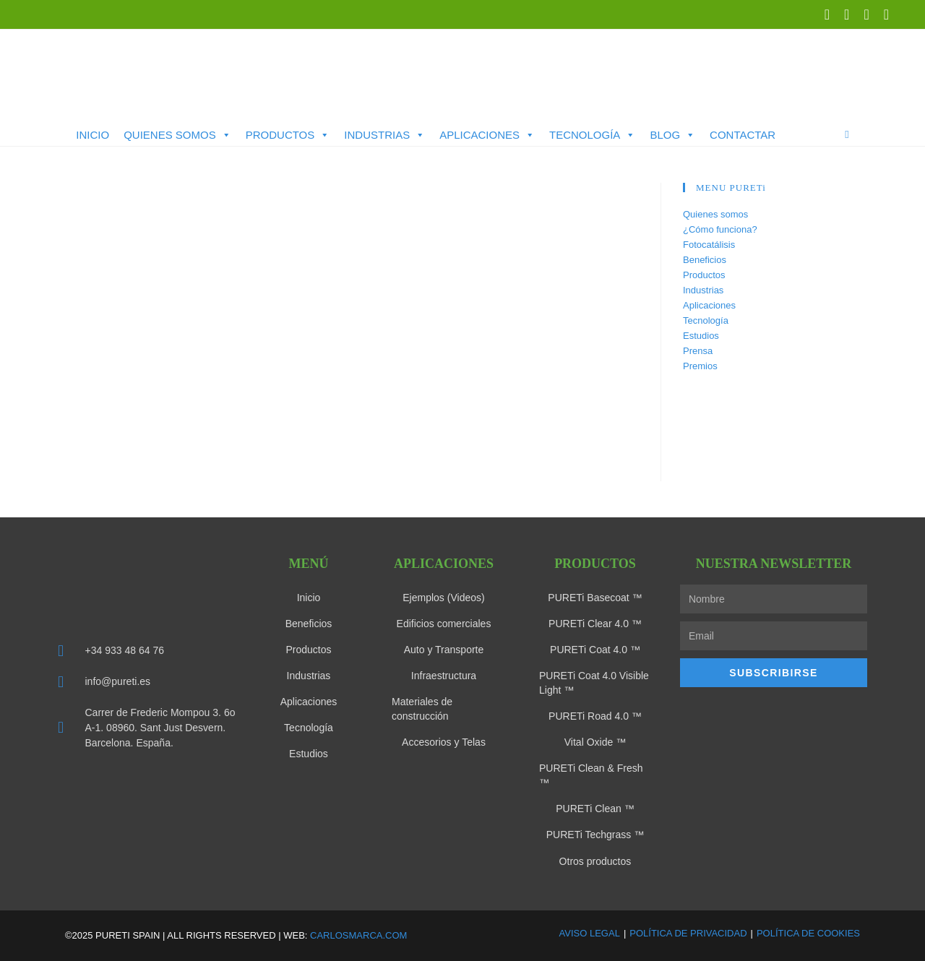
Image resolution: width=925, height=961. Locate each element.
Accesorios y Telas (444, 742)
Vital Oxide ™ (595, 742)
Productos (288, 135)
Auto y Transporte (444, 649)
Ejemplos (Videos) (443, 597)
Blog (672, 135)
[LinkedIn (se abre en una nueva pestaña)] (846, 14)
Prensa (698, 350)
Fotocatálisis (709, 244)
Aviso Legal (589, 932)
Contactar (742, 135)
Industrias (384, 135)
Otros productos (595, 860)
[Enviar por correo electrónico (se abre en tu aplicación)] (883, 14)
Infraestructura (443, 675)
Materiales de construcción (422, 709)
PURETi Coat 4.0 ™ (595, 649)
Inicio (92, 135)
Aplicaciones (487, 135)
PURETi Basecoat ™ (595, 597)
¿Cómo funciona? (720, 229)
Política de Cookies (808, 932)
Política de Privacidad (688, 932)
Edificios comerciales (444, 623)
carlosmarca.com (358, 934)
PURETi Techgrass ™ (595, 834)
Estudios (701, 335)
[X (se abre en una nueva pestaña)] (827, 14)
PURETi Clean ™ (595, 808)
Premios (700, 366)
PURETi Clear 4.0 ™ (595, 623)
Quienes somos (177, 135)
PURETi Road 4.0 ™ (595, 716)
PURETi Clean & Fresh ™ (590, 775)
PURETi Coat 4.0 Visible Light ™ (594, 683)
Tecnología (592, 135)
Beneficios (704, 259)
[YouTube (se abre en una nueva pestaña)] (866, 14)
